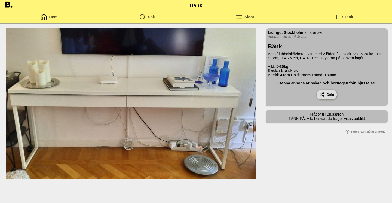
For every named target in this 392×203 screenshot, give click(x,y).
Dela (326, 94)
